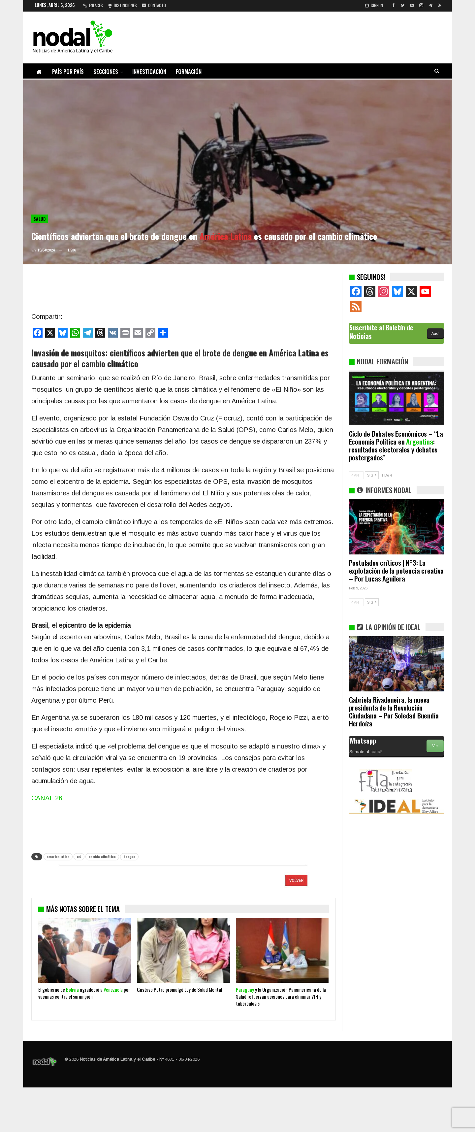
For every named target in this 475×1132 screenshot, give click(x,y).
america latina (58, 856)
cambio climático (102, 856)
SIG (371, 475)
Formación (189, 71)
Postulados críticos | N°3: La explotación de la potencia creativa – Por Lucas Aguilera (396, 570)
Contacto (154, 5)
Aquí (435, 333)
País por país (68, 71)
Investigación (149, 71)
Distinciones (122, 5)
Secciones (105, 71)
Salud (40, 219)
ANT (356, 475)
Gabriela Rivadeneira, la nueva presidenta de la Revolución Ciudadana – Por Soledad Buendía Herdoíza (394, 711)
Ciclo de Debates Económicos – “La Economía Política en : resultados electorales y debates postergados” (396, 445)
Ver (435, 746)
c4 (79, 856)
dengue (129, 856)
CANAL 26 (46, 798)
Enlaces (93, 5)
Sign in (374, 5)
